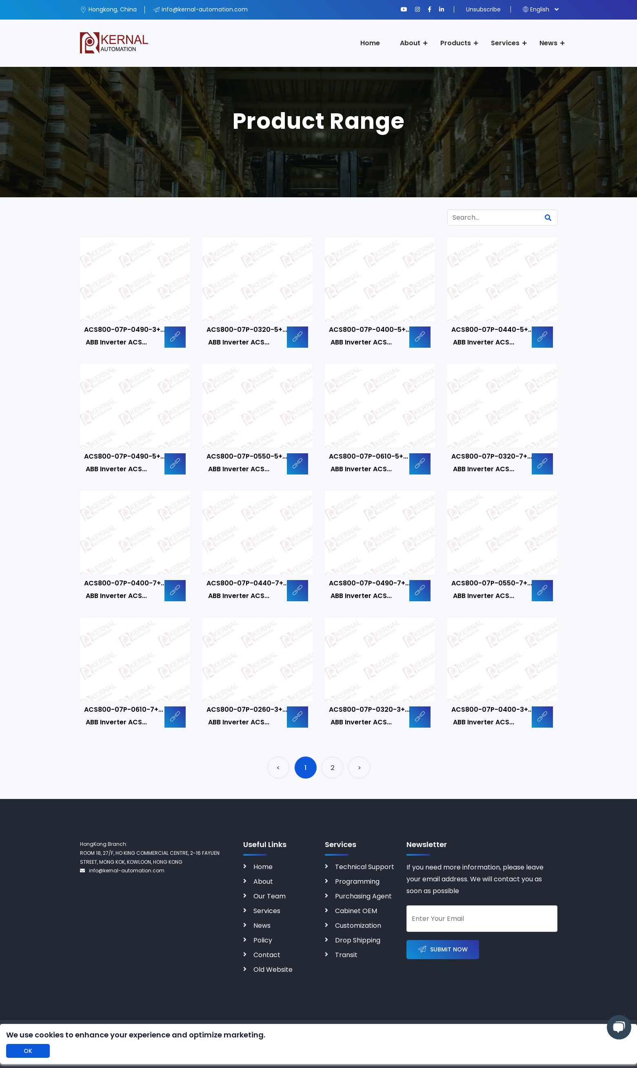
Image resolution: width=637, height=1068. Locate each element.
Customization (358, 925)
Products (455, 43)
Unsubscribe (483, 9)
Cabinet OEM (356, 911)
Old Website (273, 969)
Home (370, 43)
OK (28, 1051)
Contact (266, 955)
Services (505, 43)
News (548, 43)
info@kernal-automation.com (122, 870)
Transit (346, 955)
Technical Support (364, 867)
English (536, 9)
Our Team (269, 896)
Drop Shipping (357, 940)
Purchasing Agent (363, 896)
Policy (262, 940)
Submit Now (443, 949)
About (410, 43)
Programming (357, 881)
